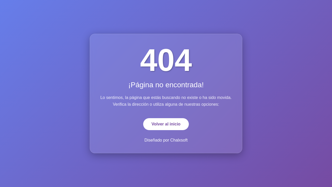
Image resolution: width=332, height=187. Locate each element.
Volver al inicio (166, 124)
